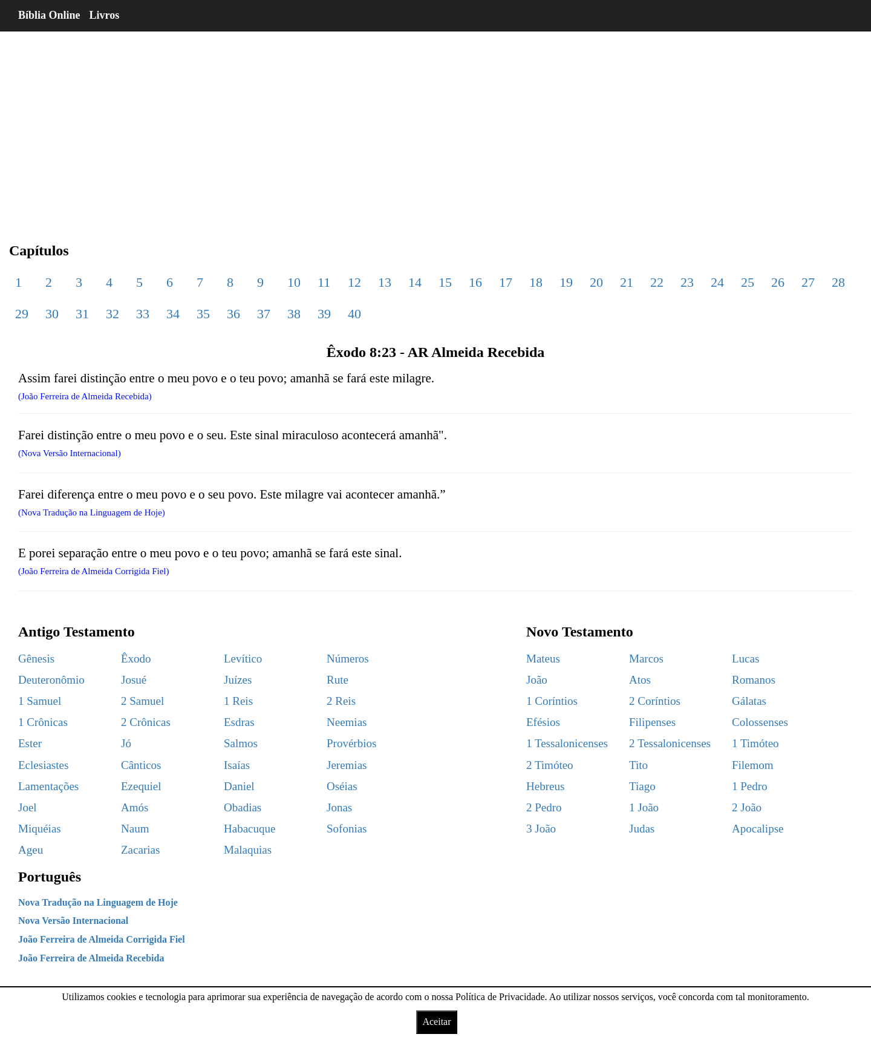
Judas (641, 828)
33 (142, 313)
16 (475, 282)
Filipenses (652, 722)
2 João (747, 807)
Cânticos (141, 765)
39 (324, 313)
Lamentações (48, 786)
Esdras (239, 722)
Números (348, 658)
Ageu (30, 849)
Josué (133, 679)
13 (384, 282)
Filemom (753, 765)
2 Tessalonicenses (670, 743)
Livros (105, 15)
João (536, 679)
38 (294, 313)
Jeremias (347, 765)
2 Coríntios (654, 701)
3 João (541, 828)
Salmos (241, 743)
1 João (644, 807)
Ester (30, 743)
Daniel (239, 786)
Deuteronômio (51, 679)
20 (596, 282)
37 (263, 313)
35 (203, 313)
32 (112, 313)
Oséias (342, 786)
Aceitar (436, 1021)
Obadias (242, 807)
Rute (337, 679)
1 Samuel (39, 701)
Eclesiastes (43, 765)
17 (505, 282)
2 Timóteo (549, 765)
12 (354, 282)
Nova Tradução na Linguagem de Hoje (98, 902)
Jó (126, 743)
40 (354, 313)
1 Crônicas (43, 722)
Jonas (339, 807)
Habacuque (249, 828)
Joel (27, 807)
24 (717, 282)
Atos (640, 679)
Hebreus (545, 786)
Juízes (238, 679)
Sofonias (347, 828)
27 (808, 282)
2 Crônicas (146, 722)
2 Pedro (544, 807)
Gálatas (749, 701)
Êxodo (136, 658)
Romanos (753, 679)
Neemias (347, 722)
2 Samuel (142, 701)
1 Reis (238, 701)
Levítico (243, 658)
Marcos (646, 658)
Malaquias (248, 849)
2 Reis (341, 701)
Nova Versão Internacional (73, 920)
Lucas (745, 658)
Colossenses (760, 722)
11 (324, 282)
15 (445, 282)
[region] (435, 127)
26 (778, 282)
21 (626, 282)
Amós (134, 807)
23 (687, 282)
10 (294, 282)
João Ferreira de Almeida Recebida (91, 958)
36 (233, 313)
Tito (638, 765)
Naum (135, 828)
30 (52, 313)
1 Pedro (750, 786)
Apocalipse (757, 828)
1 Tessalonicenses (567, 743)
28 (838, 282)
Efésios (543, 722)
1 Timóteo (755, 743)
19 (566, 282)
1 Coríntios (552, 701)
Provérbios (351, 743)
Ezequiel (141, 786)
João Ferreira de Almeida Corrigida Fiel (101, 939)
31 (82, 313)
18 (536, 282)
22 (657, 282)
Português (49, 877)
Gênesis (36, 658)
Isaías (237, 765)
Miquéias (39, 828)
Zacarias (140, 849)
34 (173, 313)
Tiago (642, 786)
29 (21, 313)
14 (415, 282)
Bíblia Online (49, 15)
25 (747, 282)
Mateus (543, 658)
